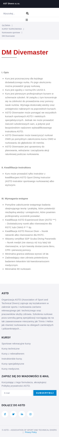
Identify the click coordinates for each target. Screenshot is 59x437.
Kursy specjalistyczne (13, 363)
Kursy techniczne (11, 348)
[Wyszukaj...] (12, 13)
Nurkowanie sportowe (11, 32)
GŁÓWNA (6, 25)
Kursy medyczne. (11, 368)
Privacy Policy (31, 432)
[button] (27, 20)
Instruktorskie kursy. (12, 358)
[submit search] (27, 13)
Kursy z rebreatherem (13, 353)
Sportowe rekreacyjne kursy (16, 343)
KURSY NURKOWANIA (12, 29)
